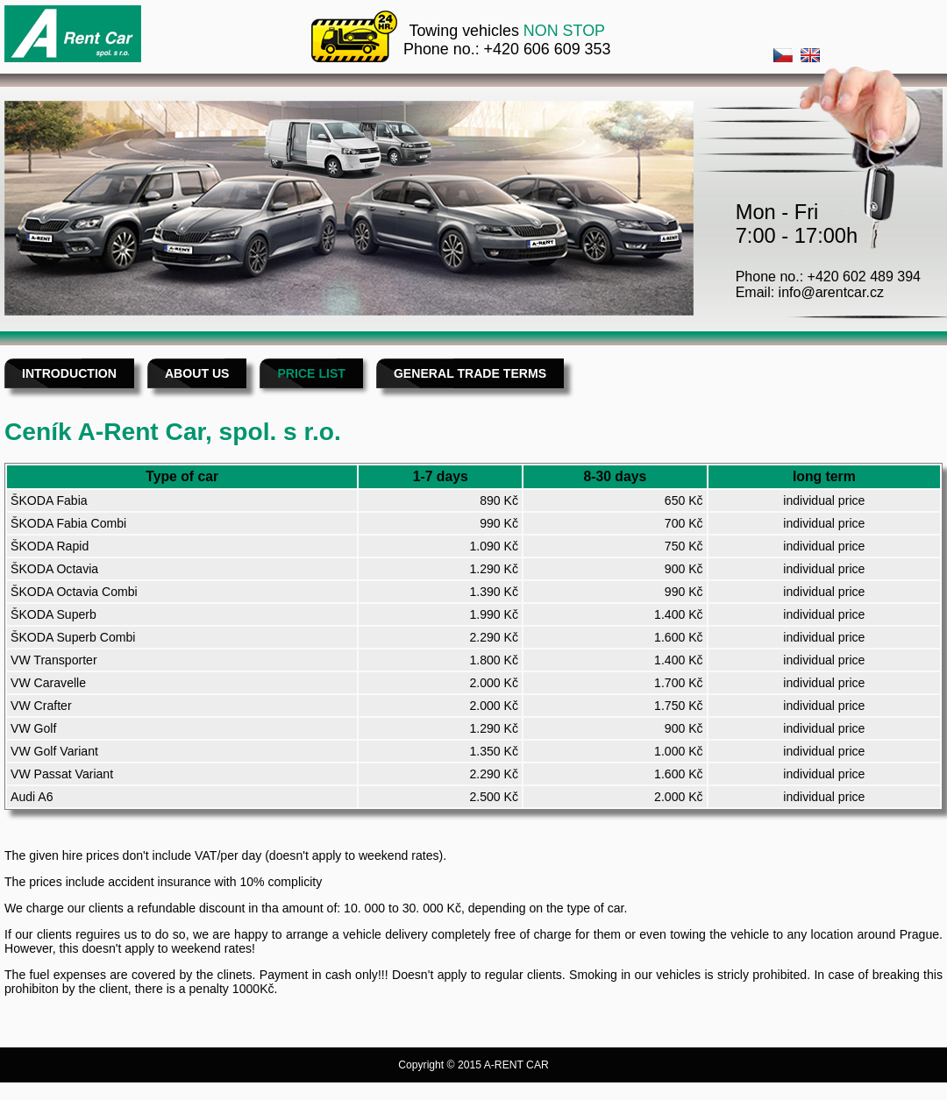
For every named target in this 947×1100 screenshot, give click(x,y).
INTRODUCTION (69, 373)
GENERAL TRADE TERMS (470, 373)
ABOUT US (197, 373)
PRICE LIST (311, 373)
